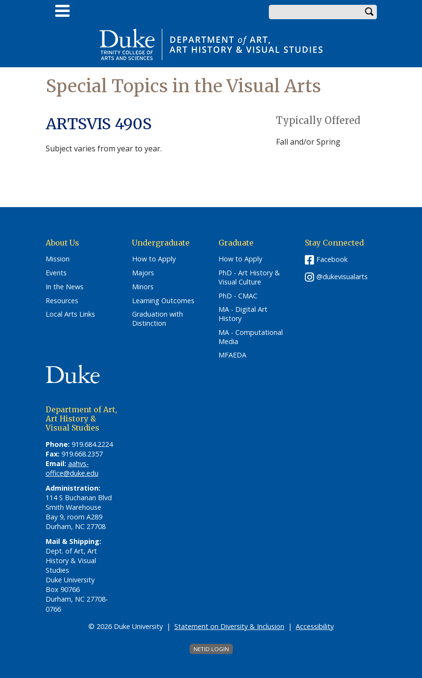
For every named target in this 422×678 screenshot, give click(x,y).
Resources (62, 300)
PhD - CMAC (237, 296)
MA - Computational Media (250, 337)
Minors (143, 287)
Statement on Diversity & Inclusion (229, 626)
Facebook (332, 259)
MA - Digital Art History (242, 314)
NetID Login (211, 649)
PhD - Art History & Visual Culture (249, 277)
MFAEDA (232, 355)
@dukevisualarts (342, 276)
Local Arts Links (70, 314)
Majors (143, 273)
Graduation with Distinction (157, 319)
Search (369, 12)
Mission (58, 259)
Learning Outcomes (163, 300)
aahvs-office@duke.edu (72, 468)
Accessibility (315, 626)
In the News (65, 287)
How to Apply (154, 259)
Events (56, 273)
